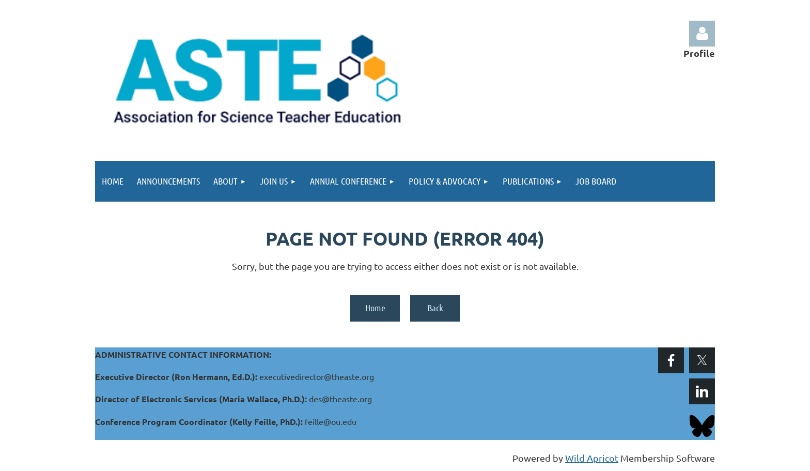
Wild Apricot (591, 457)
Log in (702, 34)
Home (375, 307)
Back (435, 307)
